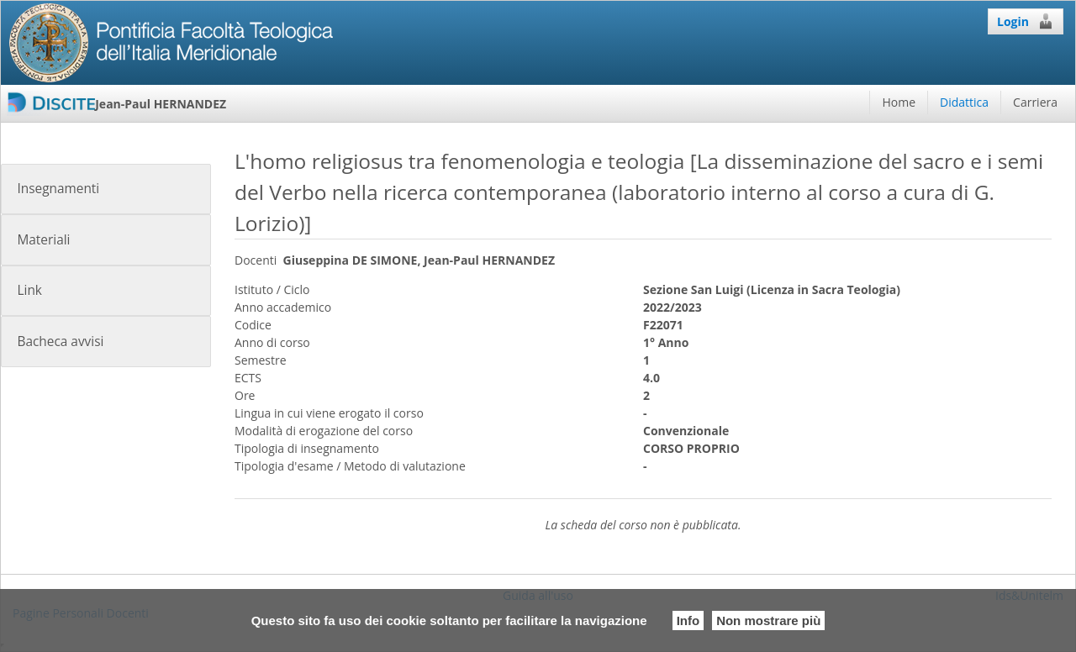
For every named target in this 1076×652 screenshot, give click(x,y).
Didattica (964, 102)
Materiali (43, 240)
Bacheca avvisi (60, 341)
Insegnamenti (58, 188)
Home (898, 102)
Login (1025, 21)
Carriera (1035, 102)
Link (29, 290)
